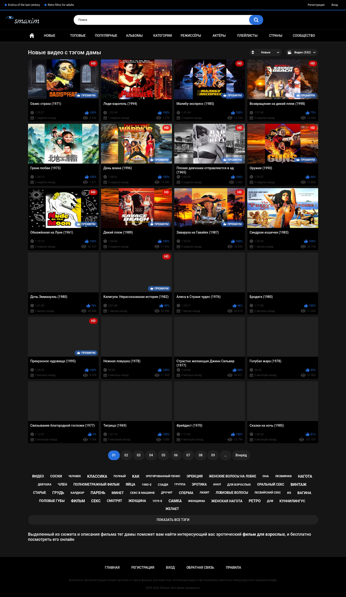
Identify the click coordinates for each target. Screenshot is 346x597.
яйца (130, 484)
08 (201, 455)
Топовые (77, 35)
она (265, 476)
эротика (199, 484)
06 (176, 455)
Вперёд (241, 455)
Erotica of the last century (24, 5)
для (270, 501)
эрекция (195, 476)
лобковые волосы (232, 492)
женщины (196, 501)
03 (139, 455)
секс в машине (142, 492)
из (289, 492)
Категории (162, 35)
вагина (304, 493)
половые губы (52, 501)
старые (39, 492)
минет (118, 493)
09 (213, 455)
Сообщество (304, 35)
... (225, 455)
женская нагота (226, 501)
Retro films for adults (61, 5)
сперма (186, 493)
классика (97, 476)
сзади (163, 484)
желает (172, 509)
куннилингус (292, 501)
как (135, 476)
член (62, 484)
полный (119, 476)
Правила (233, 567)
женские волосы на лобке (232, 476)
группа (180, 484)
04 (151, 455)
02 (126, 455)
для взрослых (239, 484)
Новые (49, 35)
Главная (32, 36)
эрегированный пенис (163, 476)
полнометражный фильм (96, 484)
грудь (58, 493)
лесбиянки (283, 476)
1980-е (146, 484)
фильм (78, 501)
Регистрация (316, 5)
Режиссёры (191, 35)
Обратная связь (200, 567)
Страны (275, 35)
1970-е (157, 501)
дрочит (167, 492)
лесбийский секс (268, 492)
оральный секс (270, 484)
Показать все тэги (173, 520)
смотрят (114, 501)
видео (38, 476)
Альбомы (134, 35)
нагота (305, 476)
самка (175, 501)
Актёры (219, 35)
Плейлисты (247, 35)
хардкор (77, 492)
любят (204, 492)
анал (217, 484)
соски (56, 476)
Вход (334, 5)
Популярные (106, 35)
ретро (255, 501)
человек (74, 476)
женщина (137, 501)
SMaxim (165, 588)
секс (96, 501)
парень (98, 493)
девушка (44, 484)
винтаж (298, 484)
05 (163, 455)
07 (188, 455)
